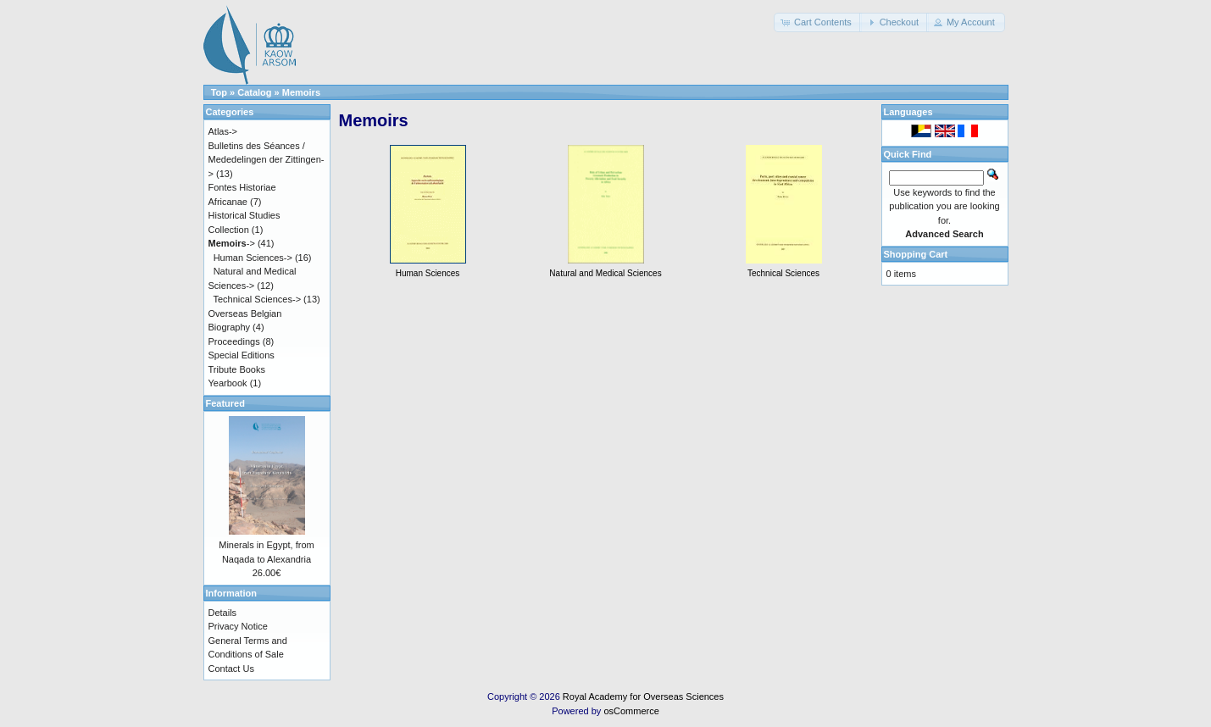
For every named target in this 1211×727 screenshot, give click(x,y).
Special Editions (241, 355)
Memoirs (301, 92)
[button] (818, 22)
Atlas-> (223, 131)
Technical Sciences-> (257, 299)
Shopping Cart (916, 254)
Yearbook (227, 383)
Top (219, 92)
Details (222, 613)
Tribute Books (236, 369)
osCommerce (630, 711)
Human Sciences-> (253, 258)
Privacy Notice (238, 626)
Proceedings (234, 341)
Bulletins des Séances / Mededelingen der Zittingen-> (266, 160)
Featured (225, 403)
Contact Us (231, 668)
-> (231, 243)
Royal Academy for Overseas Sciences (643, 696)
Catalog (254, 92)
